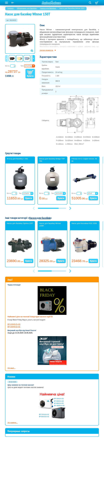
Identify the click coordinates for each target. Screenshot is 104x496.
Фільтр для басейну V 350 (17, 159)
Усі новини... (12, 423)
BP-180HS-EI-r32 (13, 327)
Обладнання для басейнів (27, 8)
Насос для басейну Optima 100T (20, 223)
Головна (10, 8)
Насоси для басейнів (48, 8)
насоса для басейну (74, 51)
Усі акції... (11, 368)
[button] (70, 208)
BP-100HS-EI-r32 (13, 324)
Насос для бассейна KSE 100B (84, 223)
